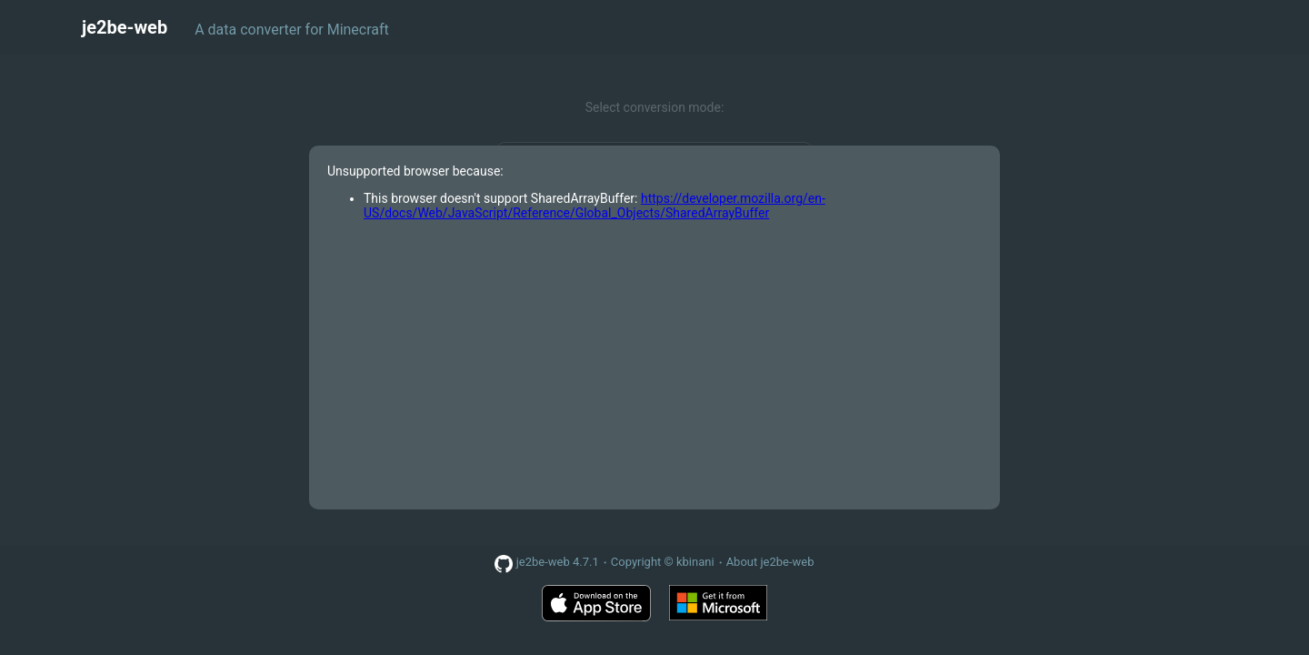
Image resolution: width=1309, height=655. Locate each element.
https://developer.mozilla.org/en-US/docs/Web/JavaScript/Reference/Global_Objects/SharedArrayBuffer (594, 205)
